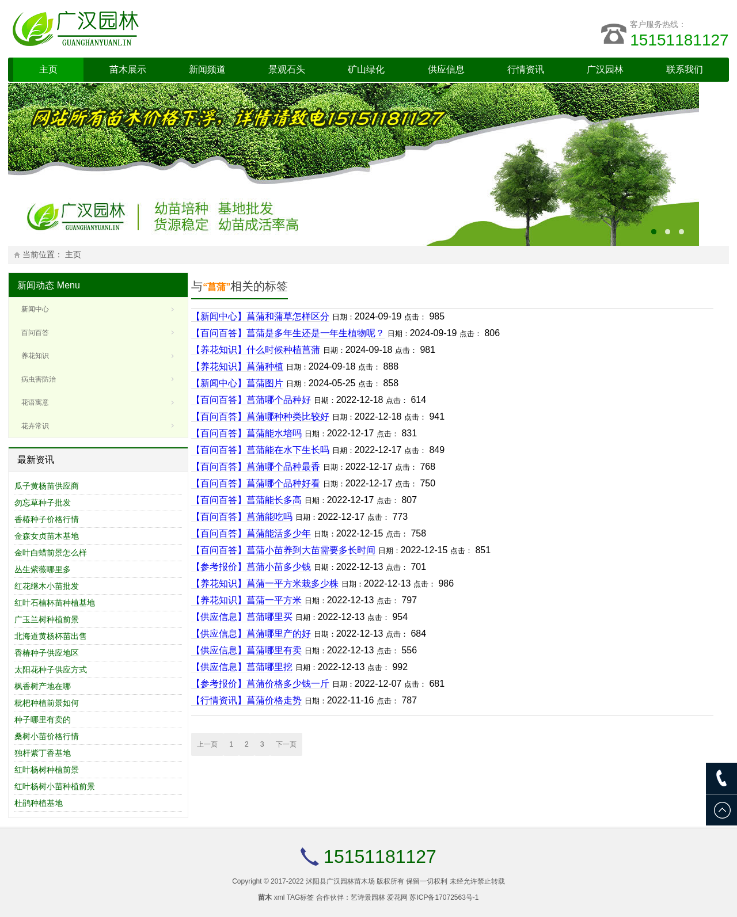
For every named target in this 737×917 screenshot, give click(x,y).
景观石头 (286, 69)
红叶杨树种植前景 (46, 769)
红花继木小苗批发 (46, 586)
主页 (48, 69)
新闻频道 (207, 69)
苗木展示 (127, 69)
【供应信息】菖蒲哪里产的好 (251, 633)
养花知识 (35, 356)
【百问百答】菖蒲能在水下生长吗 (260, 450)
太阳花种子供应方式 (50, 669)
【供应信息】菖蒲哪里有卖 (246, 650)
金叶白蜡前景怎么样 (50, 552)
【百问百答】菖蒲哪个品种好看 (255, 483)
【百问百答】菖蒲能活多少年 (251, 533)
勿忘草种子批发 (42, 502)
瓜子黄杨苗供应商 (46, 485)
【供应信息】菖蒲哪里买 (241, 617)
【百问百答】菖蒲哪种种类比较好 (260, 416)
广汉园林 (605, 69)
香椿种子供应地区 (46, 652)
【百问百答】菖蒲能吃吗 (241, 517)
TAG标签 (300, 897)
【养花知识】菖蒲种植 (237, 366)
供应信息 (446, 69)
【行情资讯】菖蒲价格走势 (246, 700)
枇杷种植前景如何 (46, 702)
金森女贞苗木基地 (46, 536)
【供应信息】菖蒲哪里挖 (241, 667)
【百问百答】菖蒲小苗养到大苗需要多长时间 (283, 550)
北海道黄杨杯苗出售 (50, 636)
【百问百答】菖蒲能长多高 (246, 500)
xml (279, 897)
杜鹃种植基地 (38, 803)
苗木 (265, 897)
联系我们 (684, 69)
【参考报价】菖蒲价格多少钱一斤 (260, 683)
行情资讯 (525, 69)
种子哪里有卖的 (42, 719)
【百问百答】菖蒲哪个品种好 (251, 400)
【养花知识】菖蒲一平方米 (246, 600)
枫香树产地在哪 (42, 686)
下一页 (286, 744)
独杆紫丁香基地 (42, 753)
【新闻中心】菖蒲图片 (237, 383)
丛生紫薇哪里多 (42, 569)
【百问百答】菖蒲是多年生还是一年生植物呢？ (288, 333)
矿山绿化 (366, 69)
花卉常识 (35, 426)
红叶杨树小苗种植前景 (54, 786)
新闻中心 (35, 309)
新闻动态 (35, 285)
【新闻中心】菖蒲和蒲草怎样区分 (260, 316)
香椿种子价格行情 (46, 519)
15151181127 (679, 40)
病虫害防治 (38, 379)
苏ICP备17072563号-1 (443, 897)
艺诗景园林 (368, 897)
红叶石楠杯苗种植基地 (54, 602)
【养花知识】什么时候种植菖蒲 (255, 350)
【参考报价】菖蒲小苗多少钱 (251, 567)
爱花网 (397, 897)
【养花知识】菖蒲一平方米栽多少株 (265, 583)
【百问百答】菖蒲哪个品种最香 (255, 466)
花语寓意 (35, 402)
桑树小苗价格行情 (46, 736)
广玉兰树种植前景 (46, 619)
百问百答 (35, 333)
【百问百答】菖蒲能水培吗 (246, 433)
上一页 (207, 744)
